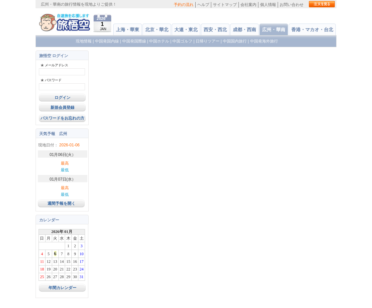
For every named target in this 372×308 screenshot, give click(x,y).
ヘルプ (203, 4)
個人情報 (268, 4)
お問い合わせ (292, 4)
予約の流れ (184, 4)
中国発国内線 (107, 41)
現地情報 (84, 41)
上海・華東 (127, 29)
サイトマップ (225, 4)
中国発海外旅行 (264, 41)
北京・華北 (156, 29)
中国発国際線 (134, 41)
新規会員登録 (62, 107)
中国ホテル (159, 41)
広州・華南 (273, 29)
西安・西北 (215, 29)
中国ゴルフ (182, 41)
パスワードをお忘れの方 (62, 118)
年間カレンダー (62, 287)
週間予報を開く (61, 203)
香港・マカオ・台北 (312, 29)
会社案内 (248, 4)
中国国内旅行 (235, 41)
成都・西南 (244, 29)
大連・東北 (186, 29)
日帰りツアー (208, 41)
